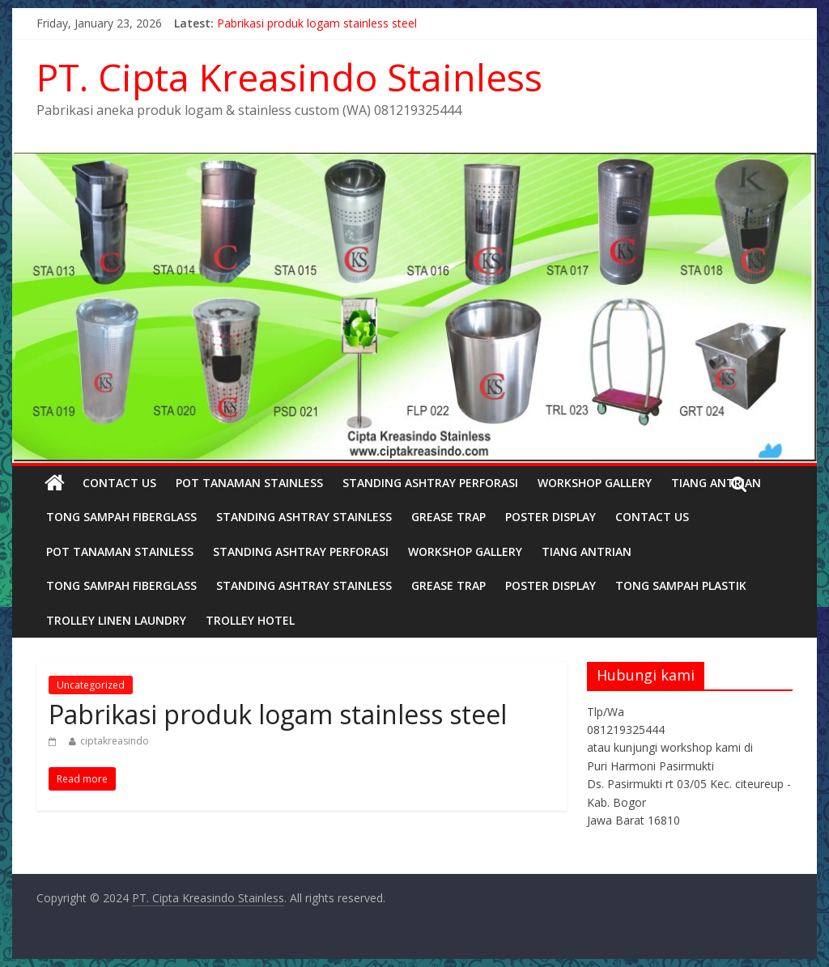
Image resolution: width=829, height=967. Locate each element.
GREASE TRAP (448, 516)
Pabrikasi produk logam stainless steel (317, 23)
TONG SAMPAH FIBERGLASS (121, 516)
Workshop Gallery (595, 482)
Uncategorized (91, 685)
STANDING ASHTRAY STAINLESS (304, 516)
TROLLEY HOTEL (250, 620)
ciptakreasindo (114, 741)
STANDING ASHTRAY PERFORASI (430, 482)
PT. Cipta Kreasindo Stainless (289, 77)
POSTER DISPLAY (550, 516)
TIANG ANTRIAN (716, 482)
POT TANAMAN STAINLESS (249, 482)
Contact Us (119, 482)
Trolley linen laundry (116, 620)
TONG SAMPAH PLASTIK (680, 585)
